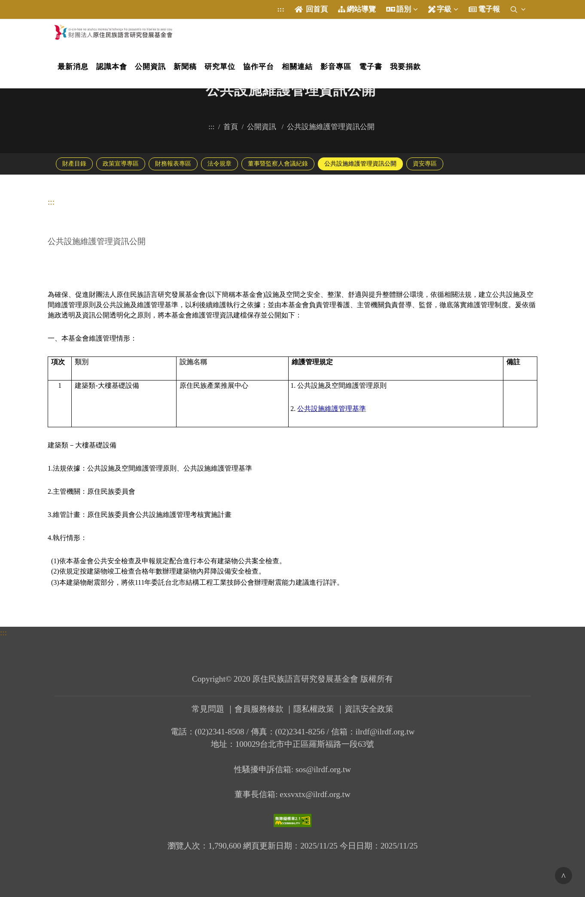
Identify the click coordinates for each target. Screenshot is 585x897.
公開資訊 (262, 127)
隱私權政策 (313, 708)
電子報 (484, 9)
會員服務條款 (259, 708)
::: (280, 9)
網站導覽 (357, 9)
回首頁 (311, 9)
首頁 (230, 127)
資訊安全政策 (368, 708)
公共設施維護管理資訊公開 (331, 127)
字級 (443, 9)
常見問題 (208, 708)
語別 (404, 9)
